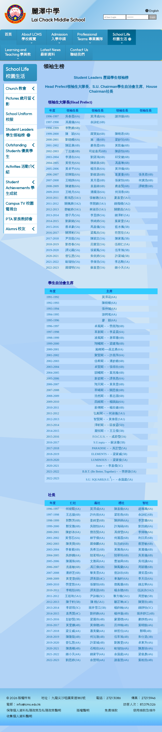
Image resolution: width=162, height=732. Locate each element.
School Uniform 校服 (19, 116)
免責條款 (111, 710)
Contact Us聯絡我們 (79, 52)
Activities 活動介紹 (19, 169)
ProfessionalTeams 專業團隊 (90, 38)
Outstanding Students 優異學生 (19, 151)
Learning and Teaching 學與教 (18, 54)
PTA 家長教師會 (19, 219)
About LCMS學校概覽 (32, 38)
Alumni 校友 (15, 228)
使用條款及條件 (144, 710)
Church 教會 (16, 88)
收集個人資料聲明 (19, 716)
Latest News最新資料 (50, 54)
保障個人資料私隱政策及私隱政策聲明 (33, 710)
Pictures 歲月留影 (18, 101)
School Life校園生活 (121, 38)
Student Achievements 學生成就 (20, 187)
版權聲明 (83, 710)
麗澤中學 (45, 11)
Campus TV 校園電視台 (20, 206)
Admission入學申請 (59, 38)
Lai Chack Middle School (58, 19)
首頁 (8, 34)
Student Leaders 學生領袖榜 (19, 132)
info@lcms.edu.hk (29, 704)
